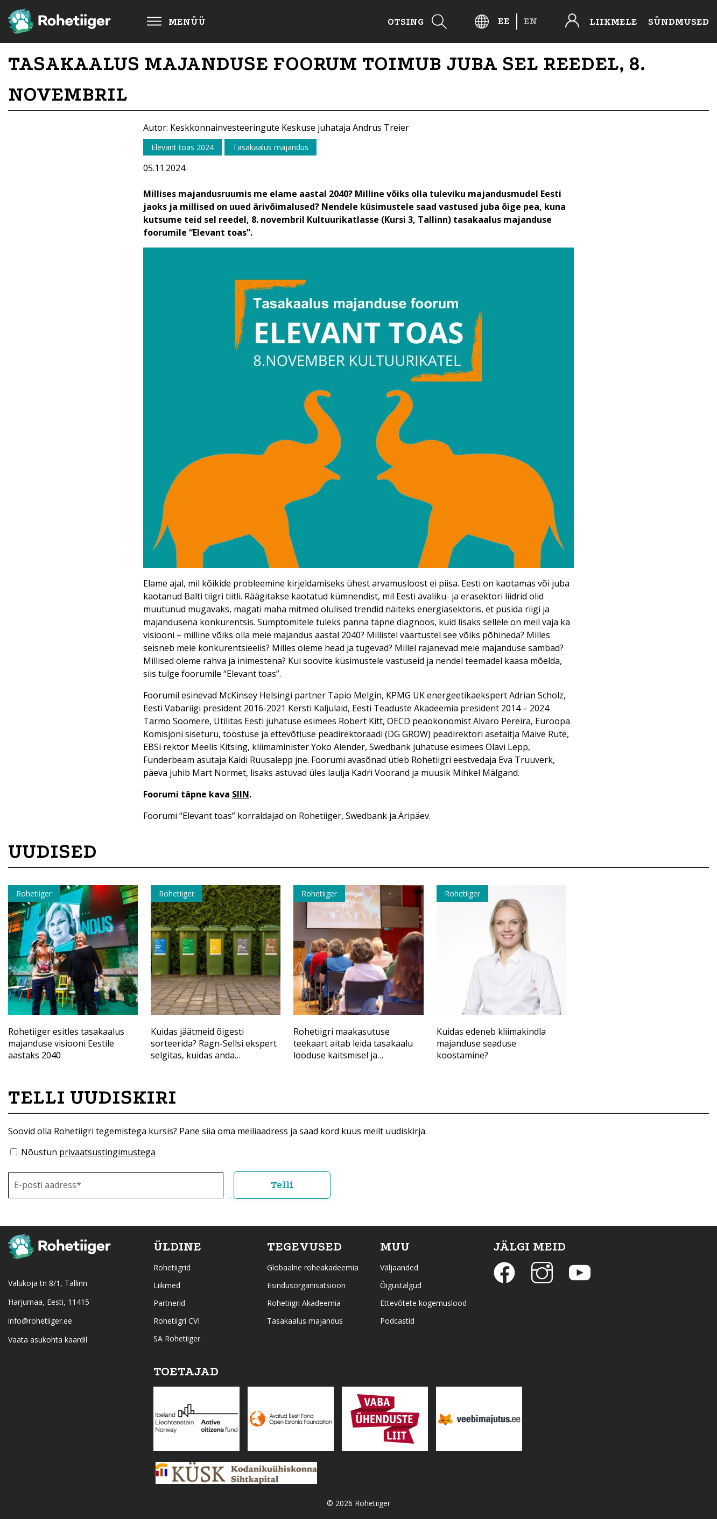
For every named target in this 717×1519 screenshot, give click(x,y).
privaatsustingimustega (107, 1152)
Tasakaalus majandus (305, 1320)
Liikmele (613, 22)
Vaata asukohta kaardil (47, 1339)
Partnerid (169, 1302)
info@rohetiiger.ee (40, 1320)
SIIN (240, 794)
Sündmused (678, 22)
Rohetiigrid (172, 1267)
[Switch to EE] (504, 21)
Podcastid (397, 1320)
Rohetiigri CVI (176, 1320)
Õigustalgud (400, 1285)
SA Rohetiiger (176, 1338)
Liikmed (166, 1285)
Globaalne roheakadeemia (313, 1267)
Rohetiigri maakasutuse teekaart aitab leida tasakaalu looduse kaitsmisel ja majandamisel (353, 1049)
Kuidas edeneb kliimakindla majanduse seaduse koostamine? (491, 1043)
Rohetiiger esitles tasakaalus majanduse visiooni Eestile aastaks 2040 (66, 1043)
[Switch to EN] (530, 21)
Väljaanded (399, 1267)
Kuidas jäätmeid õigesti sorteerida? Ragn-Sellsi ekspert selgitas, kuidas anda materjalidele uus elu (214, 1049)
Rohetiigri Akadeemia (304, 1302)
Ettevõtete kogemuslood (423, 1302)
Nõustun (88, 1152)
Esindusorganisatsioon (306, 1285)
